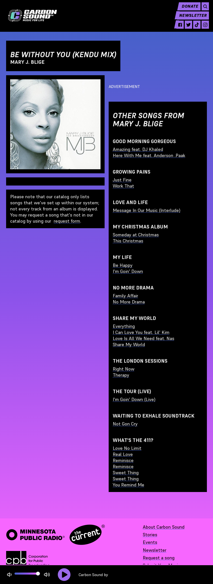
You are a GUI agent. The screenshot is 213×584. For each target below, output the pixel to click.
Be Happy (123, 265)
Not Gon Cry (125, 424)
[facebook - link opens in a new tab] (176, 28)
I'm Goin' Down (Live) (134, 399)
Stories (150, 534)
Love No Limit (127, 448)
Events (150, 542)
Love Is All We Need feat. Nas (143, 338)
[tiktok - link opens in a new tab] (194, 28)
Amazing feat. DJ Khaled (138, 149)
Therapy (121, 375)
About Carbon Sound (163, 527)
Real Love (123, 454)
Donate (187, 10)
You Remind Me (128, 485)
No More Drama (129, 302)
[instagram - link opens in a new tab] (203, 28)
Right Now (123, 369)
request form (67, 221)
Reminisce (123, 460)
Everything (124, 326)
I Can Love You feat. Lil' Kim (141, 332)
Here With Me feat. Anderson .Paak (149, 155)
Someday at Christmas (136, 235)
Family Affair (125, 296)
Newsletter (190, 19)
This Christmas (128, 241)
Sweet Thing (126, 472)
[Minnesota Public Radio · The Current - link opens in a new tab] (55, 535)
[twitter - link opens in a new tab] (185, 28)
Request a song (159, 558)
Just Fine (122, 180)
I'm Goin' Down (128, 271)
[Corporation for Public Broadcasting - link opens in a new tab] (27, 561)
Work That (123, 186)
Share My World (129, 344)
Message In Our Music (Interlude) (146, 210)
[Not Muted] (9, 575)
